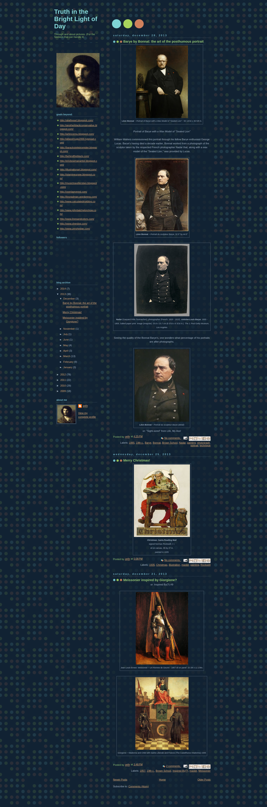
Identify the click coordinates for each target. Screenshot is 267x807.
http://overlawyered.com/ (73, 191)
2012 (63, 374)
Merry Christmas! (136, 460)
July (65, 334)
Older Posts (204, 779)
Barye (148, 442)
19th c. (139, 442)
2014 (63, 288)
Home (162, 779)
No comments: (172, 438)
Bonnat (157, 442)
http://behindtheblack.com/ (74, 156)
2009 (63, 391)
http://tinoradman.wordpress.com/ (78, 196)
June (66, 339)
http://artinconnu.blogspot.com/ (77, 134)
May (66, 345)
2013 (63, 294)
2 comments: (173, 766)
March (67, 356)
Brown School (169, 442)
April (66, 350)
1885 (132, 442)
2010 (63, 385)
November (69, 328)
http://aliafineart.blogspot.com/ (76, 120)
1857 (143, 770)
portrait (194, 445)
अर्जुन (85, 406)
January (68, 367)
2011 (63, 380)
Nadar (182, 442)
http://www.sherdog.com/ (73, 223)
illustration (174, 564)
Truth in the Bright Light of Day (75, 19)
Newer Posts (120, 779)
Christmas (161, 564)
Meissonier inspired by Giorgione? (150, 580)
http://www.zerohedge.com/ (75, 228)
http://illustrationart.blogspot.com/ (78, 169)
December (69, 298)
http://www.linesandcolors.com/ (77, 218)
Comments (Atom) (139, 786)
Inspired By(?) (180, 770)
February (68, 361)
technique (205, 445)
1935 (152, 564)
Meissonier (205, 770)
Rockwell (206, 564)
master (185, 564)
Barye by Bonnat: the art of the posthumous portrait (163, 41)
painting (191, 442)
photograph (203, 442)
